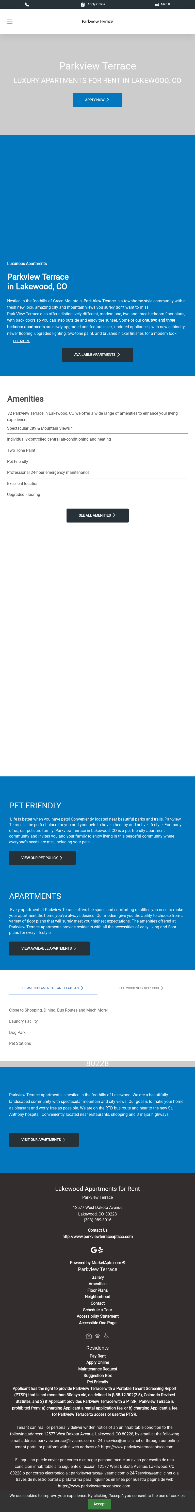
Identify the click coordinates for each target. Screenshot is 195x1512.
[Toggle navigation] (10, 21)
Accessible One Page (97, 1417)
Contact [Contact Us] (98, 1398)
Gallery (97, 1372)
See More (21, 341)
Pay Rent (98, 1451)
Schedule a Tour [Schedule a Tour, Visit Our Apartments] (97, 1404)
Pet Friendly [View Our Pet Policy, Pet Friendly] (97, 1477)
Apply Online (93, 4)
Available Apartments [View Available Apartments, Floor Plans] (97, 354)
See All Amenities (98, 515)
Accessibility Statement (98, 1411)
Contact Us (97, 1325)
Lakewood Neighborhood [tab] (142, 987)
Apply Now (97, 99)
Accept (99, 1504)
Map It (162, 4)
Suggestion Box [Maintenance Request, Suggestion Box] (98, 1470)
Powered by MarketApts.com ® (97, 1357)
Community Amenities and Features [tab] (53, 987)
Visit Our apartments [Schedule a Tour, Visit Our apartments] (44, 1234)
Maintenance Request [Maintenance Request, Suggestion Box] (97, 1464)
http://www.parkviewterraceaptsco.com (97, 1331)
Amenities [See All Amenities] (97, 1379)
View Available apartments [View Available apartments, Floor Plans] (49, 948)
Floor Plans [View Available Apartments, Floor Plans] (97, 1385)
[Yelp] (101, 1344)
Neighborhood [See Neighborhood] (97, 1391)
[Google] (94, 1344)
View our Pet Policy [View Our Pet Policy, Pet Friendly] (42, 857)
